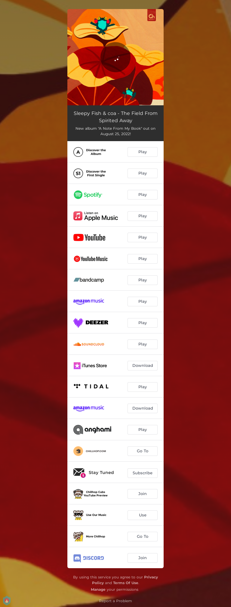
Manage (98, 589)
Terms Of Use (125, 583)
